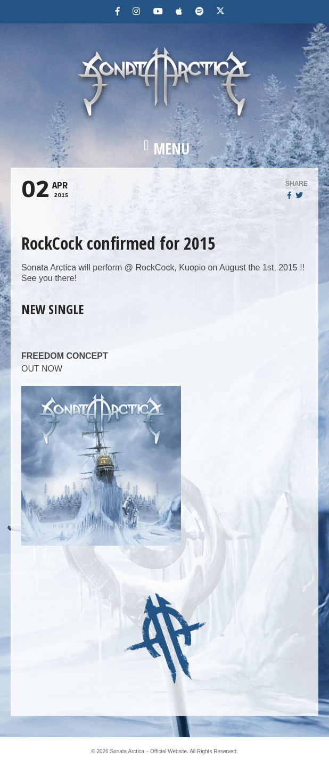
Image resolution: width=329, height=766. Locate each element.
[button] (164, 148)
